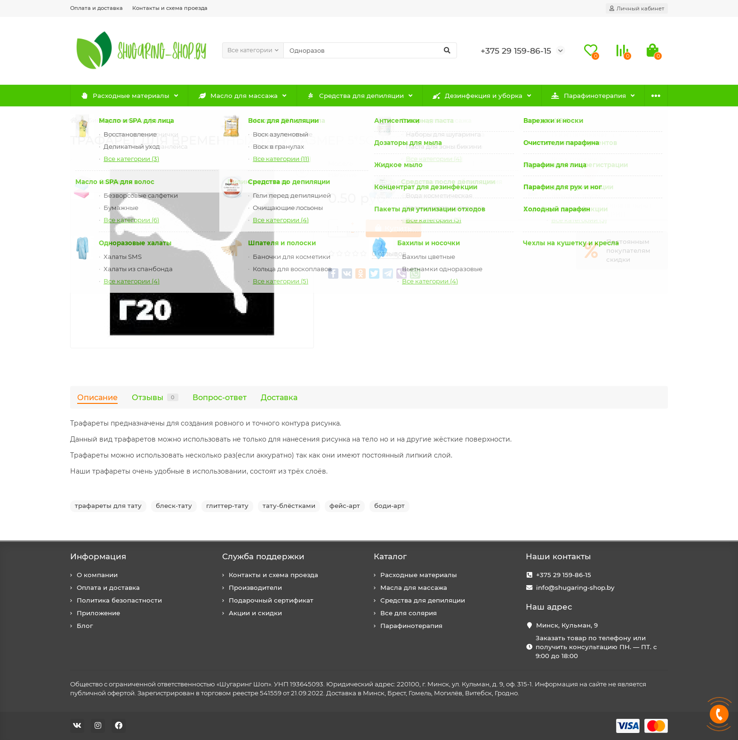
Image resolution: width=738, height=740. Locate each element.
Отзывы (155, 397)
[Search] (370, 50)
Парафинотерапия (588, 95)
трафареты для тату (108, 505)
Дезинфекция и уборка (478, 95)
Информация (98, 556)
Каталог (390, 556)
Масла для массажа (413, 587)
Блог (85, 625)
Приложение (98, 613)
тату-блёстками (289, 505)
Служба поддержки (263, 556)
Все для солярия (408, 613)
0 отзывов (389, 253)
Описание (97, 397)
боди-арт (389, 505)
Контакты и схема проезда (170, 8)
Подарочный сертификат (271, 600)
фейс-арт (344, 505)
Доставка (279, 397)
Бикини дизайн (113, 120)
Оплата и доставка (96, 8)
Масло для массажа (238, 95)
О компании (97, 575)
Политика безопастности (119, 600)
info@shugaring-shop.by (575, 587)
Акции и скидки (255, 613)
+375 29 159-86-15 (563, 575)
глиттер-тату (227, 505)
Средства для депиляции (355, 95)
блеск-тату (174, 505)
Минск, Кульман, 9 (567, 625)
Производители (255, 587)
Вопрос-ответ (220, 397)
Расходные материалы (124, 95)
